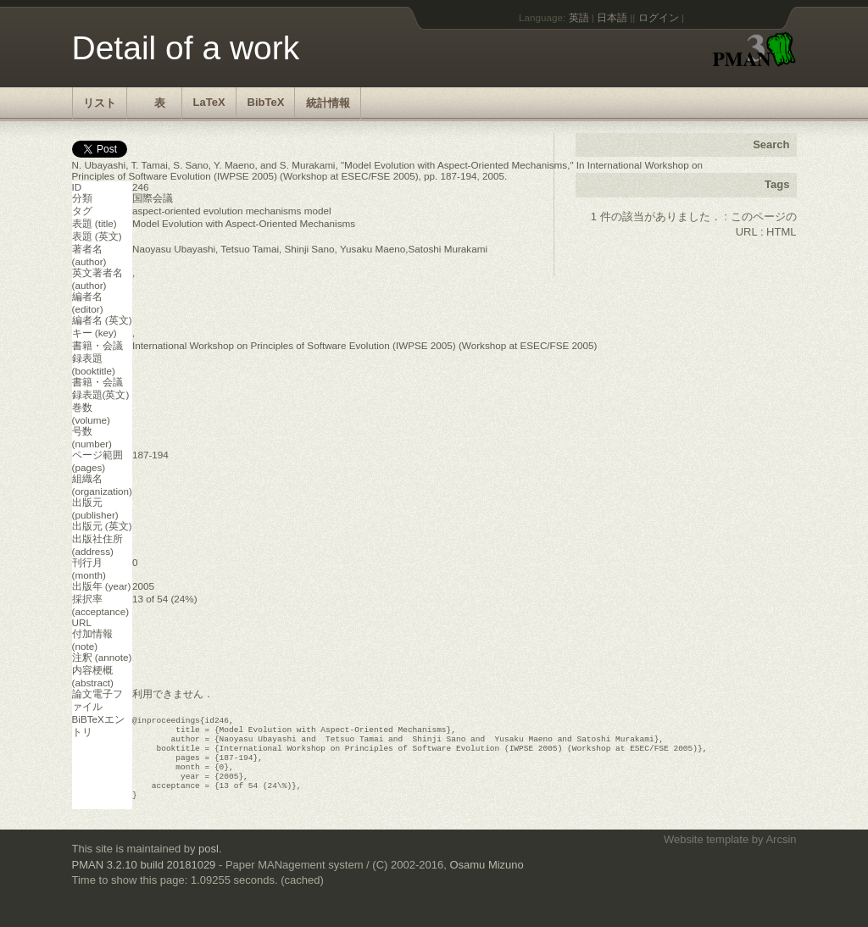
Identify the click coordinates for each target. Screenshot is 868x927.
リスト (99, 103)
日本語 (612, 17)
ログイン (658, 17)
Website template (706, 854)
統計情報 (328, 103)
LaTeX (209, 102)
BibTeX (266, 102)
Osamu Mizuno (486, 880)
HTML (781, 231)
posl (208, 864)
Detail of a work (186, 48)
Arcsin (780, 854)
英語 (579, 17)
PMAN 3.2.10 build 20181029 (144, 880)
